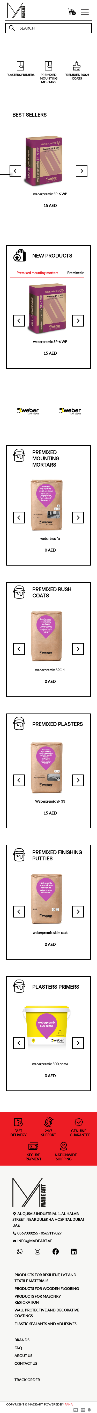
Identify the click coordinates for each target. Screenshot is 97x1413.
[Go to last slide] (15, 171)
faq (18, 1348)
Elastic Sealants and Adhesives (45, 1324)
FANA (69, 1404)
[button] (85, 11)
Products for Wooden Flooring (46, 1288)
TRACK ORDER (27, 1380)
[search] (53, 28)
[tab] (37, 273)
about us (23, 1355)
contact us (25, 1363)
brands (21, 1340)
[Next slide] (81, 171)
